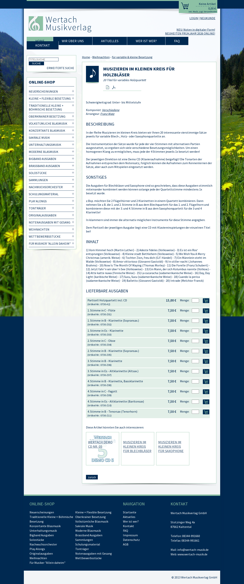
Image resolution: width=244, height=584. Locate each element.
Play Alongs (38, 201)
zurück (92, 477)
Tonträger (37, 208)
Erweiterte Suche (60, 68)
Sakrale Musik (39, 138)
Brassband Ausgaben (44, 166)
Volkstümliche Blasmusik (48, 123)
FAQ (177, 41)
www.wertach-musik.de (192, 554)
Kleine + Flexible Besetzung (50, 98)
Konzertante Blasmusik (47, 130)
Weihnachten (39, 229)
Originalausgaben (42, 215)
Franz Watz (107, 114)
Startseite (129, 512)
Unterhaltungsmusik (45, 145)
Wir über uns (73, 41)
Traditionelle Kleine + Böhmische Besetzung (46, 107)
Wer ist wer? (146, 41)
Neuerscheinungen (43, 91)
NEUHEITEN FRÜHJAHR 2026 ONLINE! (190, 33)
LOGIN (193, 18)
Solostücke (38, 173)
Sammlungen (38, 180)
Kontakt (42, 45)
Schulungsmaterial (44, 194)
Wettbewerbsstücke (45, 236)
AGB (125, 544)
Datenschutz (131, 540)
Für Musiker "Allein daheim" (50, 243)
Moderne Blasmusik (43, 152)
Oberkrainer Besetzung (47, 116)
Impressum (130, 535)
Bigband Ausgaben (42, 159)
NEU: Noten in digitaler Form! (196, 29)
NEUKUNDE (207, 18)
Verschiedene (110, 110)
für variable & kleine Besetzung (132, 57)
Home (39, 41)
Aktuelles (109, 41)
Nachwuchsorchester (46, 187)
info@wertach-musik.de (193, 550)
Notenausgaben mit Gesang (49, 222)
